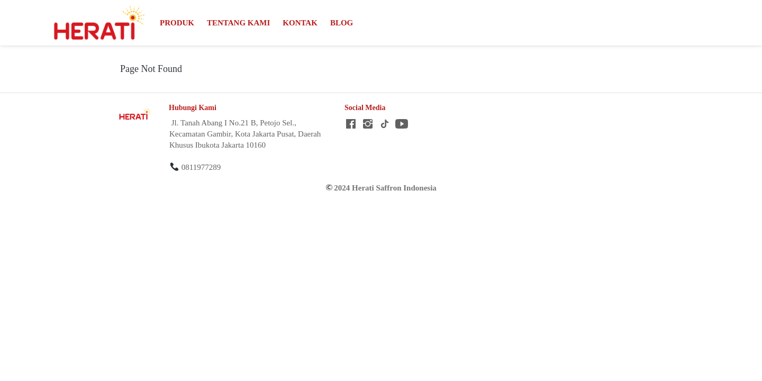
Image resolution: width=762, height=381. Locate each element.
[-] (350, 124)
